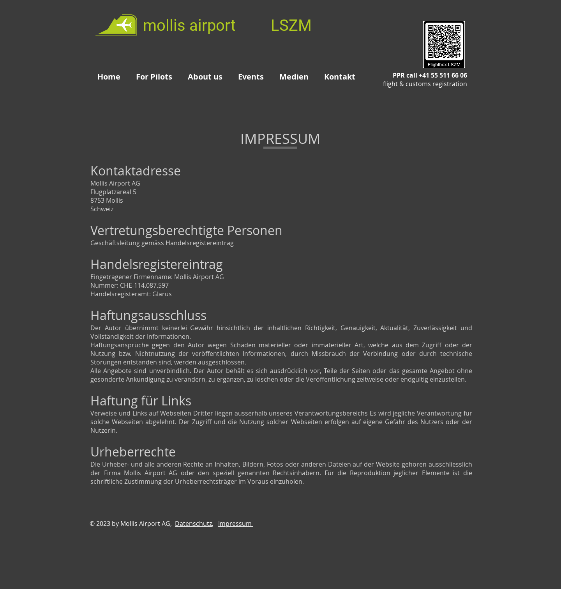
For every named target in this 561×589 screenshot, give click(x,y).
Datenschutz (193, 523)
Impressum (235, 523)
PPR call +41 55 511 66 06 (425, 79)
